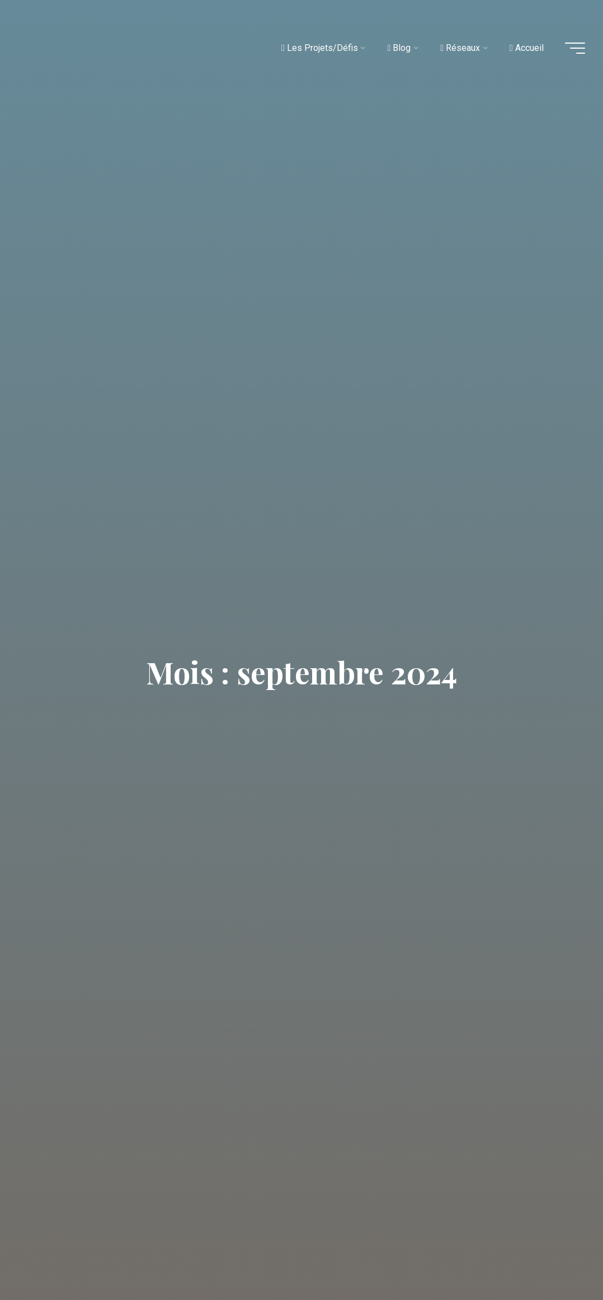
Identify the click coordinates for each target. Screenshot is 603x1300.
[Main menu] (575, 48)
